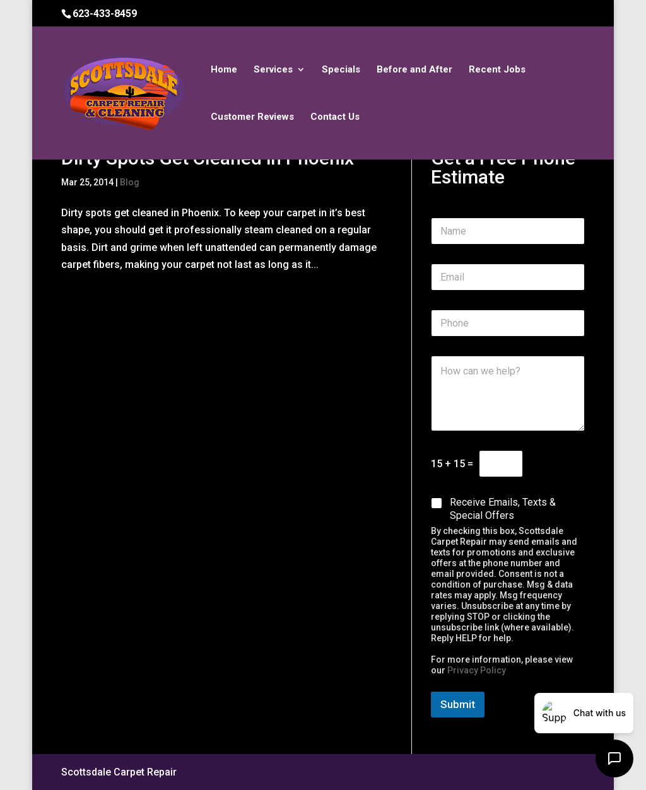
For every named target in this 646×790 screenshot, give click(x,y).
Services (273, 70)
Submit (457, 704)
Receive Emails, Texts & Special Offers (503, 508)
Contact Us (335, 117)
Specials (341, 70)
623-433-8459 (105, 14)
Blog (129, 182)
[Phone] (508, 323)
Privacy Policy (476, 670)
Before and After (414, 70)
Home (224, 70)
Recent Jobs (497, 70)
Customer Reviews (252, 117)
